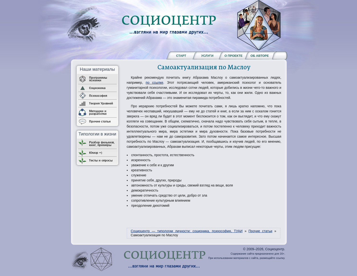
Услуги (207, 56)
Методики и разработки (98, 112)
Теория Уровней (101, 103)
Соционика (97, 88)
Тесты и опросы (101, 160)
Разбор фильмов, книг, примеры (102, 143)
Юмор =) (95, 152)
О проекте (233, 56)
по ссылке (154, 82)
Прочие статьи (100, 121)
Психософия (98, 95)
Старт (181, 56)
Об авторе (259, 56)
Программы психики (98, 78)
